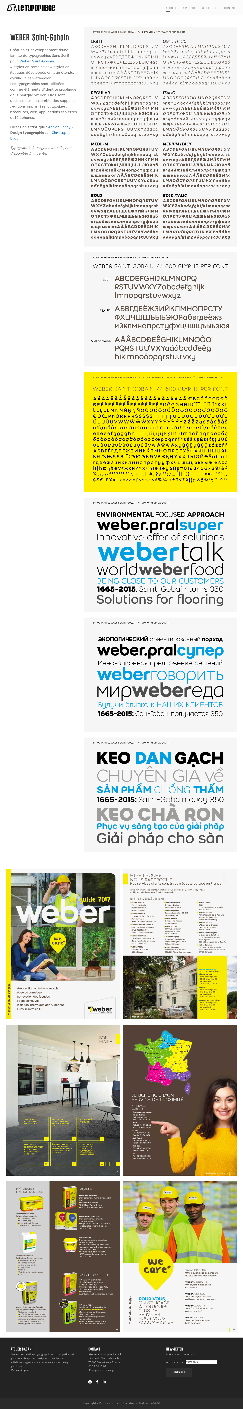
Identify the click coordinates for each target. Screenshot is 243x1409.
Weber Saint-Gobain (36, 61)
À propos (189, 8)
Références (210, 8)
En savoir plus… (21, 1370)
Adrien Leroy (59, 127)
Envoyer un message (101, 1370)
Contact (230, 8)
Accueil (171, 8)
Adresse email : (176, 1362)
